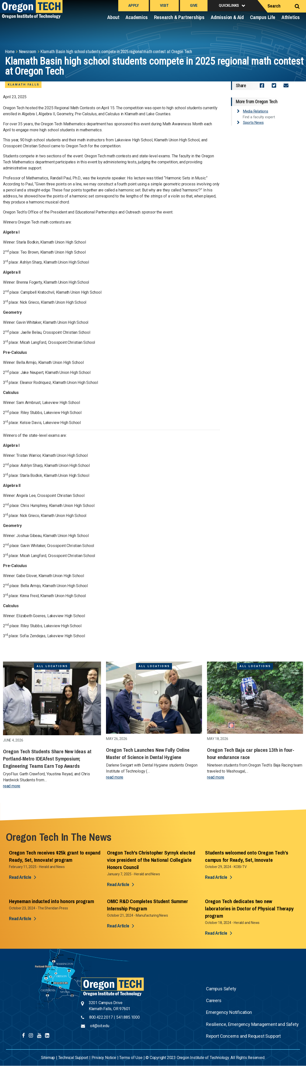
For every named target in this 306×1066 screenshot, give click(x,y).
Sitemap (48, 1057)
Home (9, 51)
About (113, 17)
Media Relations (255, 111)
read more (11, 786)
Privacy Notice (104, 1057)
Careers (214, 1000)
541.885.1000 (128, 1017)
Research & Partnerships (179, 17)
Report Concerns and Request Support (243, 1036)
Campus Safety (221, 988)
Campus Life (262, 17)
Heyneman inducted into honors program (51, 901)
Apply (133, 6)
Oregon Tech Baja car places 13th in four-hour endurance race (250, 753)
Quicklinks (229, 6)
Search (274, 6)
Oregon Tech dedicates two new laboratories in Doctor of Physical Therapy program (249, 908)
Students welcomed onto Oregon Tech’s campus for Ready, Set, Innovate (246, 856)
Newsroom (27, 51)
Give (194, 6)
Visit (164, 6)
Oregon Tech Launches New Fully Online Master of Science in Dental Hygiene (148, 753)
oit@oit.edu (99, 1025)
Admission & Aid (227, 17)
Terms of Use (130, 1057)
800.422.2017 (101, 1017)
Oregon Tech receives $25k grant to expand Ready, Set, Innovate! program (54, 856)
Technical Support (73, 1057)
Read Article (20, 877)
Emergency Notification (229, 1012)
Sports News (253, 122)
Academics (137, 17)
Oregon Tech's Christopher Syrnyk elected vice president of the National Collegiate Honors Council (151, 860)
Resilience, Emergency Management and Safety (252, 1024)
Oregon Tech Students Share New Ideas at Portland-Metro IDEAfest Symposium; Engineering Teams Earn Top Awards (47, 759)
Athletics (291, 17)
